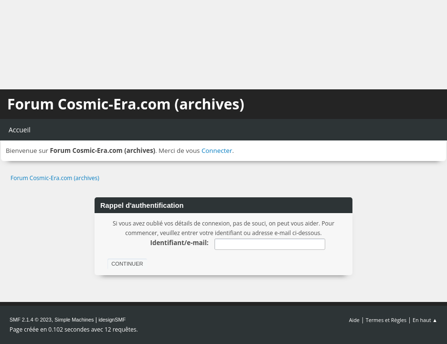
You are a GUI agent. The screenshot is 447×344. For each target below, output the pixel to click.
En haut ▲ (425, 319)
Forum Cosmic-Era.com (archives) (125, 104)
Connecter (217, 150)
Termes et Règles (386, 319)
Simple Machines (74, 319)
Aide (354, 319)
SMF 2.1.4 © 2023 (31, 319)
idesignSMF (112, 319)
